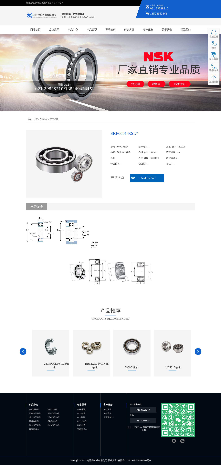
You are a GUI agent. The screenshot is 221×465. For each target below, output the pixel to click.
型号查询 (110, 29)
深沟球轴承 (34, 409)
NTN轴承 (81, 413)
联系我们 (186, 29)
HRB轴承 (81, 425)
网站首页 (35, 29)
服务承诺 (107, 409)
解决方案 (129, 29)
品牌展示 (54, 29)
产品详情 (54, 119)
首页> (36, 119)
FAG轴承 (81, 417)
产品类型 (92, 29)
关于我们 (167, 29)
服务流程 (107, 413)
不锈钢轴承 (34, 421)
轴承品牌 (81, 404)
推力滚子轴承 (35, 425)
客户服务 (148, 29)
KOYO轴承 (82, 421)
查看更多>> (34, 429)
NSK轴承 (81, 409)
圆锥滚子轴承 (35, 413)
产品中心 (73, 29)
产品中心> (44, 119)
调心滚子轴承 (35, 417)
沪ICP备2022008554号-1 (139, 460)
